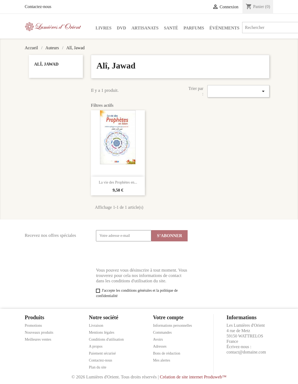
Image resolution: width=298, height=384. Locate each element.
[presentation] (136, 254)
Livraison (96, 326)
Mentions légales (101, 332)
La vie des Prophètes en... (118, 182)
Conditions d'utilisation (106, 339)
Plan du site (97, 367)
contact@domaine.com (246, 352)
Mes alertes (161, 360)
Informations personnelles (172, 326)
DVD (121, 28)
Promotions (33, 326)
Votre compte (168, 317)
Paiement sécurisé (102, 353)
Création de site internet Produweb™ (193, 376)
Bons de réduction (166, 353)
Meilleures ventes (38, 339)
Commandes (162, 332)
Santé (171, 28)
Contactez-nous (38, 6)
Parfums (194, 28)
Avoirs (158, 339)
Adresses (160, 346)
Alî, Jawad (46, 64)
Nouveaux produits (39, 332)
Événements (224, 28)
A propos (96, 346)
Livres (104, 28)
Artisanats (144, 28)
